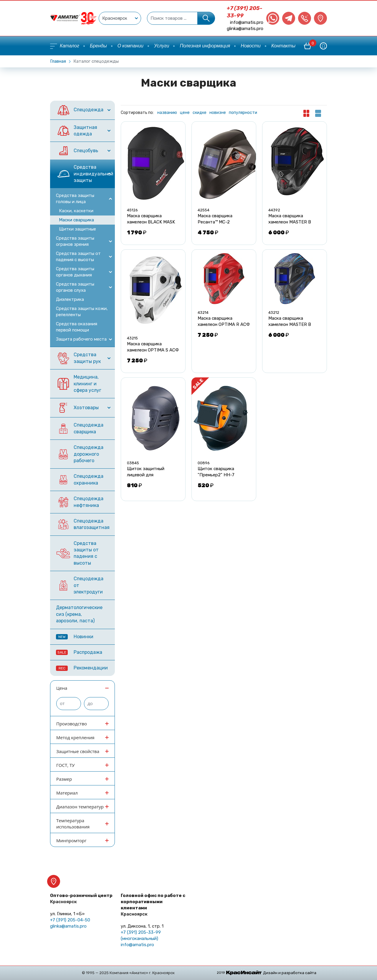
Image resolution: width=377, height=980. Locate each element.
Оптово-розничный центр (81, 898)
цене (185, 112)
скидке (199, 112)
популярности (243, 112)
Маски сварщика (76, 220)
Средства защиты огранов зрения (75, 241)
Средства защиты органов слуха (75, 287)
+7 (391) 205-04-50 (70, 920)
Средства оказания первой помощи (76, 327)
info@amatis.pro (246, 22)
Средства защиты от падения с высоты (78, 256)
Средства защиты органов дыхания (75, 272)
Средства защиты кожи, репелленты (82, 311)
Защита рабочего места (81, 339)
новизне (217, 112)
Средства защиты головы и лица (75, 198)
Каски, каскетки (76, 210)
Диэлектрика (70, 299)
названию (167, 112)
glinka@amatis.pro (245, 28)
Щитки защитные (77, 229)
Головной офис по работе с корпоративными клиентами (153, 905)
